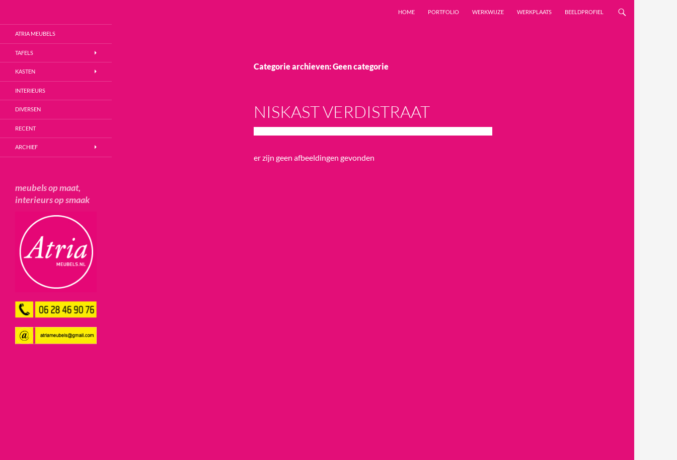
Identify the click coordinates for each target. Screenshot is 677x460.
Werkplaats (534, 12)
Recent (25, 128)
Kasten (25, 71)
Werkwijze (488, 12)
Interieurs (30, 90)
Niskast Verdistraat (342, 111)
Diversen (28, 109)
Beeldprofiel (584, 12)
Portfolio (443, 12)
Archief (26, 147)
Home (406, 12)
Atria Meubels (35, 33)
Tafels (24, 52)
